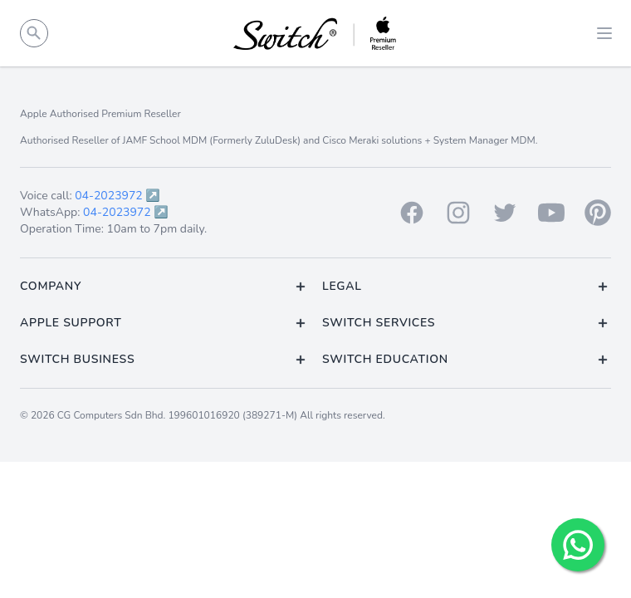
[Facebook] (412, 212)
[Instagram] (458, 212)
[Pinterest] (598, 212)
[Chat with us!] (577, 544)
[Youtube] (551, 212)
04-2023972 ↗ (117, 195)
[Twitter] (505, 212)
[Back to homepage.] (316, 33)
